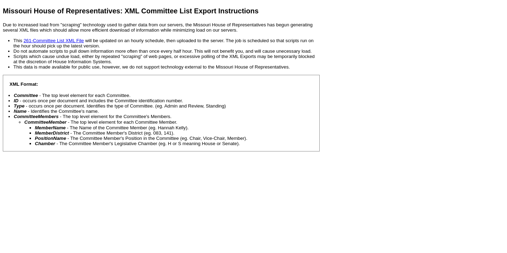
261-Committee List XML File (54, 40)
